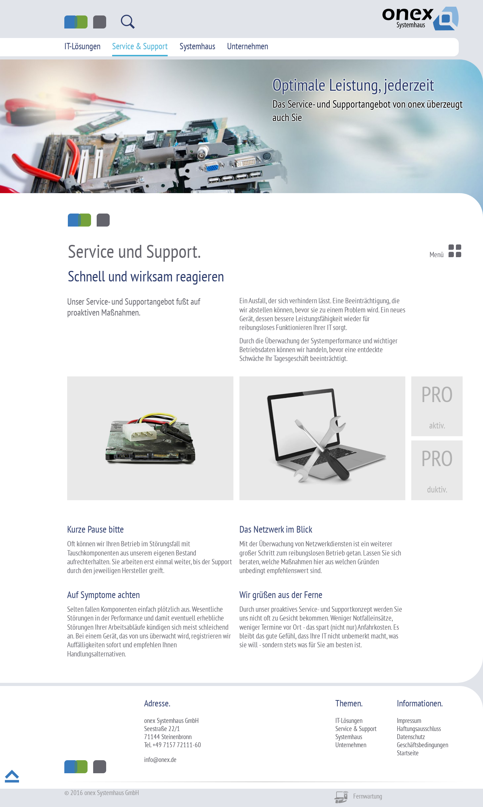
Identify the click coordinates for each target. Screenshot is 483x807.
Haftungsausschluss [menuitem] (419, 728)
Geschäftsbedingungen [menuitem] (422, 745)
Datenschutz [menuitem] (411, 736)
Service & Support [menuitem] (140, 46)
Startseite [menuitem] (408, 753)
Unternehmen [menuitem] (247, 46)
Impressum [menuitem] (409, 720)
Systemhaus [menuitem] (197, 46)
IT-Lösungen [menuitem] (82, 46)
